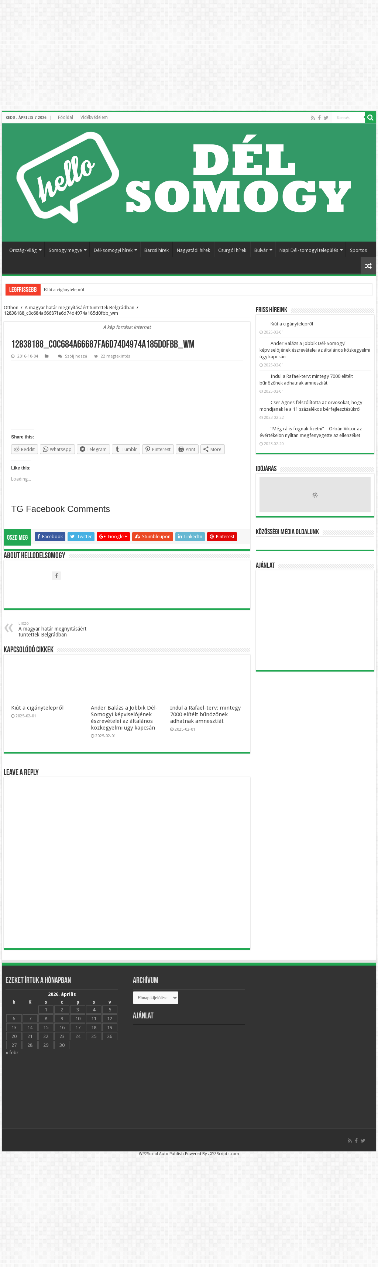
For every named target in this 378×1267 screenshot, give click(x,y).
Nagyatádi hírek (193, 250)
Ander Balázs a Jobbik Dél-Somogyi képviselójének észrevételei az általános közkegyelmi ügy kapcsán (124, 717)
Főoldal (65, 117)
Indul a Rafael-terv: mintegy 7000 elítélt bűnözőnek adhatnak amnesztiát (205, 714)
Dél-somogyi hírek (113, 250)
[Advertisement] (315, 620)
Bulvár (261, 250)
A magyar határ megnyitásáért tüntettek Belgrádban (79, 307)
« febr (12, 1052)
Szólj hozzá (76, 356)
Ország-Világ (23, 250)
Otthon (11, 307)
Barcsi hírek (156, 250)
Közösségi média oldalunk (287, 532)
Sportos (358, 250)
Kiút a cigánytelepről (64, 289)
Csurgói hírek (232, 250)
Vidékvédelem (94, 117)
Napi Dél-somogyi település (308, 250)
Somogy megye (65, 250)
